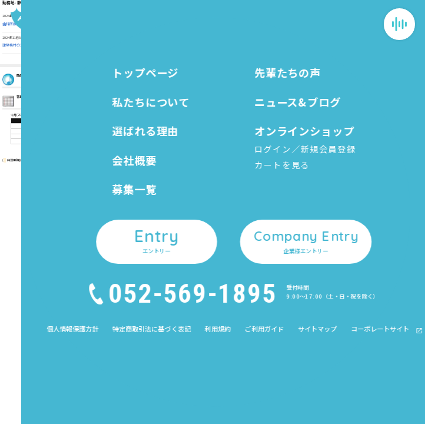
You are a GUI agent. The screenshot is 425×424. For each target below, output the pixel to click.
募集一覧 (186, 263)
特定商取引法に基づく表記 (338, 204)
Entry (394, 339)
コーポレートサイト (335, 253)
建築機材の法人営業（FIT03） (25, 45)
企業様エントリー (260, 266)
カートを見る (251, 230)
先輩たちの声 (191, 281)
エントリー (252, 248)
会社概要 (186, 246)
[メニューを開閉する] (399, 23)
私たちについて (194, 211)
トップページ (191, 193)
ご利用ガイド (325, 229)
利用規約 (320, 217)
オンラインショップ (263, 211)
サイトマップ (325, 241)
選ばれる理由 (191, 229)
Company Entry (394, 393)
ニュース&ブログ (259, 193)
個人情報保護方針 (329, 193)
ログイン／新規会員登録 (262, 220)
